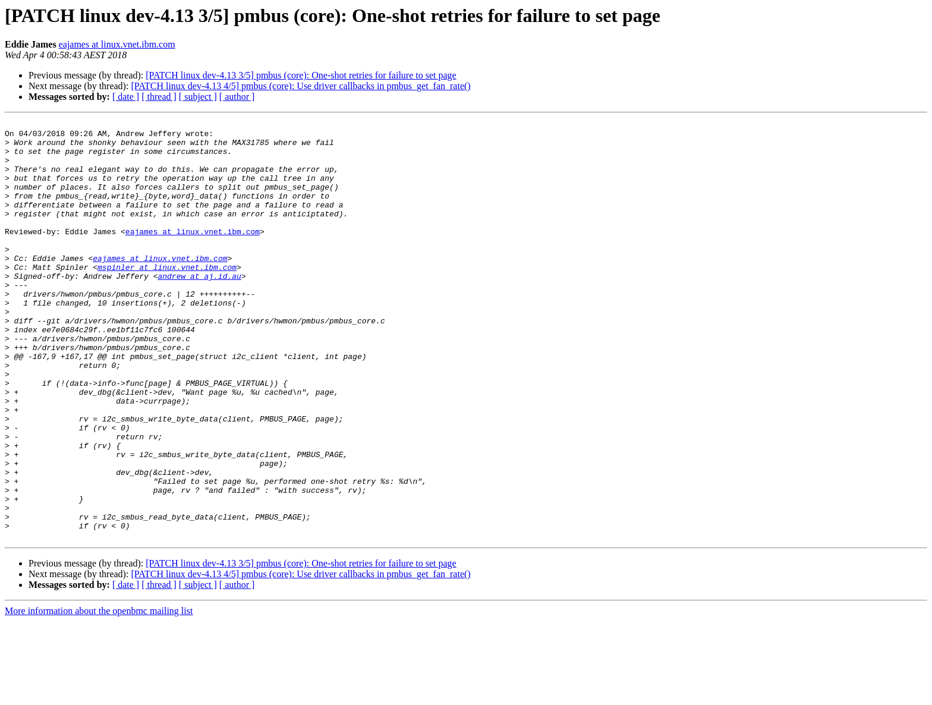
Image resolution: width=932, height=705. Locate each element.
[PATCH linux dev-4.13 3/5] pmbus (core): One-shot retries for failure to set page (301, 75)
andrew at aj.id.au (199, 308)
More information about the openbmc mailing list (99, 695)
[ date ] (125, 97)
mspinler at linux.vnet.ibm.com (167, 297)
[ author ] (237, 97)
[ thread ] (159, 97)
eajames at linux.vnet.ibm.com (117, 44)
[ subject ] (198, 97)
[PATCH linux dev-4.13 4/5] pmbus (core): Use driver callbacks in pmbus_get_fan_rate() (300, 86)
